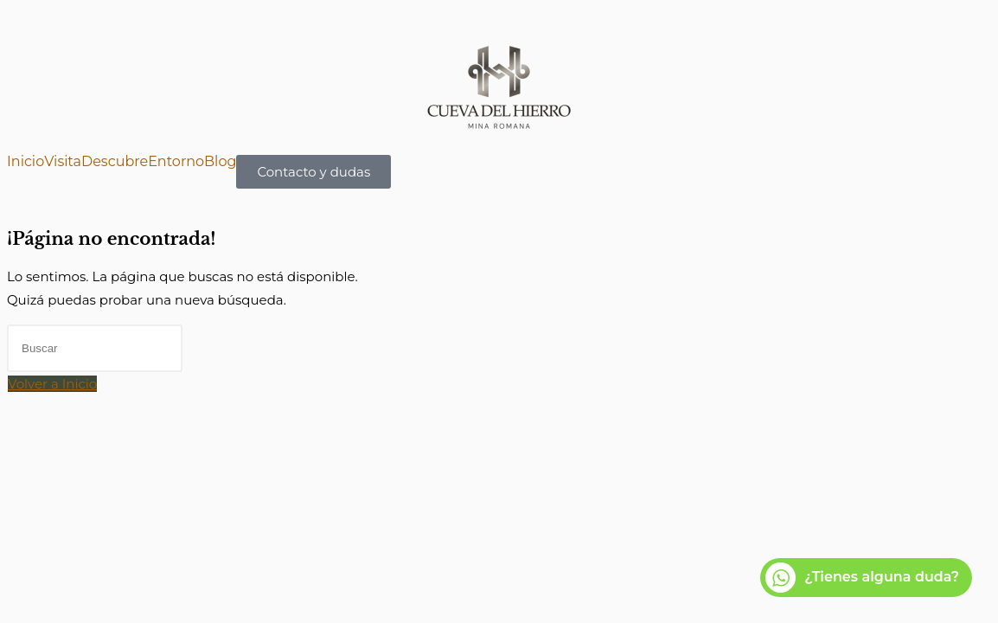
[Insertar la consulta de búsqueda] (94, 348)
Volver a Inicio (52, 384)
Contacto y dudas (313, 172)
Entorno (176, 162)
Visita (62, 162)
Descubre (114, 162)
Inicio (25, 162)
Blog (220, 162)
